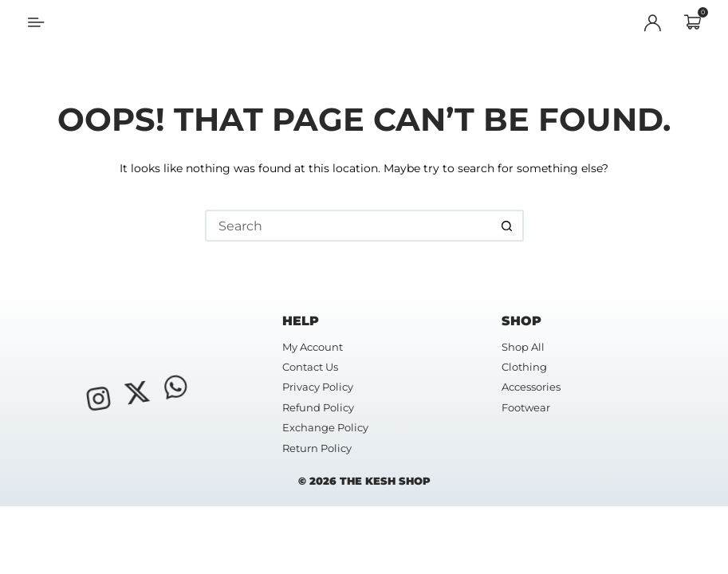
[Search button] (508, 226)
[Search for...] (348, 226)
